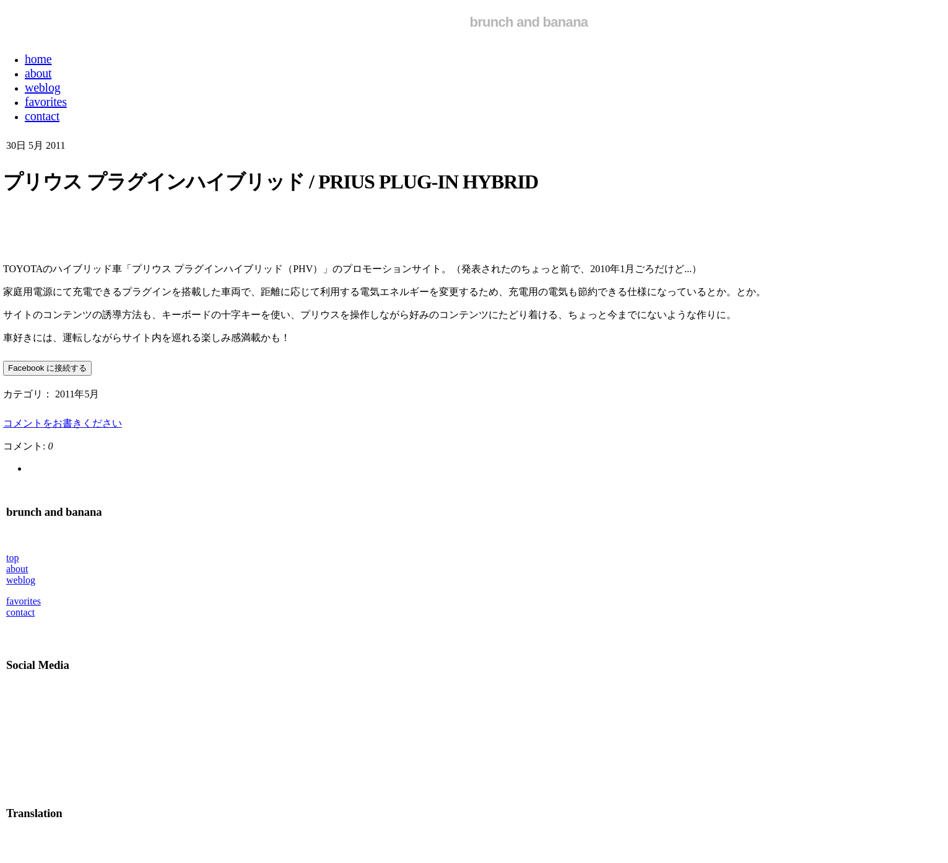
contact (20, 612)
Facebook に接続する (47, 368)
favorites (23, 601)
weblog (20, 580)
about (17, 569)
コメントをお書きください (62, 423)
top (12, 557)
